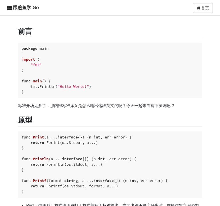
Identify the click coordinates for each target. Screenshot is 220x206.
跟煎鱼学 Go (26, 7)
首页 (203, 8)
